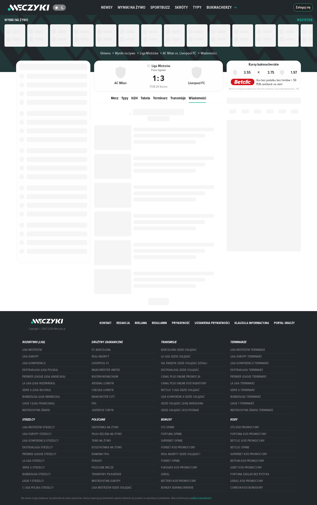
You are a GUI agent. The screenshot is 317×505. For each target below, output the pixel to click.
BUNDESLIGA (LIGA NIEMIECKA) (41, 397)
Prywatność (181, 323)
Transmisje (178, 98)
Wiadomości (197, 98)
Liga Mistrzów (147, 53)
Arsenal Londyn (103, 383)
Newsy (107, 7)
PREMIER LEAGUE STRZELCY (39, 454)
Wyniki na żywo (131, 7)
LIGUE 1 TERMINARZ (242, 403)
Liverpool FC (100, 363)
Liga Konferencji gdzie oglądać (183, 397)
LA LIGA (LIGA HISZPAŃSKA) (38, 383)
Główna (105, 53)
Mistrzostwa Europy (106, 481)
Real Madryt (100, 357)
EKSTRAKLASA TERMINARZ (246, 370)
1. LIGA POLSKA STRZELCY (38, 488)
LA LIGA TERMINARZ (242, 383)
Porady (97, 461)
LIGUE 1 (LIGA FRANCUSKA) (38, 403)
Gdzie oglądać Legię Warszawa (182, 403)
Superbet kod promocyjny (248, 454)
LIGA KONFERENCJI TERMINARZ (249, 363)
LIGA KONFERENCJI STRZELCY (40, 441)
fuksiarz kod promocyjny (179, 467)
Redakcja (123, 323)
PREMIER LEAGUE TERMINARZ (248, 377)
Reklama (141, 323)
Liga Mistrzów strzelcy (38, 427)
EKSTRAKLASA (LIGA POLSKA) (40, 370)
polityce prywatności (201, 498)
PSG (94, 403)
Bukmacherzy (222, 7)
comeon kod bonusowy (246, 488)
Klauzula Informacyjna (252, 323)
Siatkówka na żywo (105, 427)
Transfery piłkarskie (106, 474)
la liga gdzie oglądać (176, 357)
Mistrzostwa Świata (36, 410)
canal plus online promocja (180, 377)
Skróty (181, 7)
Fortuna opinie (171, 434)
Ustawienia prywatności (212, 323)
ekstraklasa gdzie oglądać (180, 370)
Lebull (165, 474)
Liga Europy (30, 357)
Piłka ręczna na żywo (107, 434)
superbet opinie (172, 441)
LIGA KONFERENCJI (34, 363)
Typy (197, 7)
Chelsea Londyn (102, 390)
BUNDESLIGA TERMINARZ (245, 397)
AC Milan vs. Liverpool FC (177, 53)
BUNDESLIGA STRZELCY (36, 474)
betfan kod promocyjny (247, 461)
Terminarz (160, 98)
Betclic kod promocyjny (247, 441)
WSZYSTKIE (305, 20)
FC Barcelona (101, 350)
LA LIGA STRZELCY (33, 461)
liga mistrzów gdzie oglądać (112, 488)
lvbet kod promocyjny (246, 467)
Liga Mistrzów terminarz (247, 350)
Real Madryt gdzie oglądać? (180, 454)
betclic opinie (239, 447)
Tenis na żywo (101, 441)
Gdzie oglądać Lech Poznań (180, 410)
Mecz (114, 98)
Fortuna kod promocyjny (248, 434)
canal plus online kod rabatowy (184, 383)
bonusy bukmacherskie (177, 488)
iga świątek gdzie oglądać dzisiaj (184, 363)
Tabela (145, 98)
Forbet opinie (170, 461)
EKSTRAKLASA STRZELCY (37, 447)
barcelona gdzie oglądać (179, 350)
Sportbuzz (160, 7)
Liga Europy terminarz (246, 357)
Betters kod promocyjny (178, 481)
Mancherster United (106, 370)
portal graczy (284, 323)
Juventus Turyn (102, 410)
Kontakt (105, 323)
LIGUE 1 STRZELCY (33, 481)
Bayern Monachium (105, 377)
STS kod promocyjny (244, 427)
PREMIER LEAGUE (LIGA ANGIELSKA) (43, 377)
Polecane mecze (103, 467)
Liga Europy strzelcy (37, 434)
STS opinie (167, 427)
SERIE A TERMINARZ (242, 390)
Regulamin (159, 323)
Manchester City (103, 397)
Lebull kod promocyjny (246, 481)
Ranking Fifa (100, 454)
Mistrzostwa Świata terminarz (251, 410)
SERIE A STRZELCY (33, 467)
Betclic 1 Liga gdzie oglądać (180, 390)
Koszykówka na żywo (107, 447)
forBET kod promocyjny (178, 447)
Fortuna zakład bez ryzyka (249, 474)
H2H (134, 98)
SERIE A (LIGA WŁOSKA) (36, 390)
